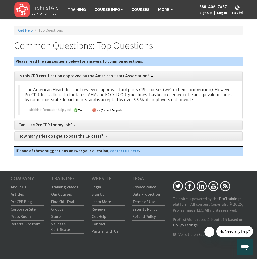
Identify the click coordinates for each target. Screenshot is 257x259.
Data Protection (146, 194)
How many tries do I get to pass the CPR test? (62, 136)
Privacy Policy (144, 187)
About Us (18, 187)
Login (96, 187)
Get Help (25, 30)
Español (237, 12)
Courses (140, 9)
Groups (57, 209)
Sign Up (205, 13)
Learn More (101, 202)
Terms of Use (143, 202)
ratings (185, 225)
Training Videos (64, 187)
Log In (222, 13)
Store (56, 216)
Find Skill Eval (62, 202)
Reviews (98, 209)
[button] (165, 9)
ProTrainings (230, 199)
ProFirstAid (45, 8)
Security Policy (144, 209)
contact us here (124, 151)
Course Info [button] (108, 9)
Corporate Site (23, 209)
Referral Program (26, 224)
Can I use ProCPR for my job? (47, 124)
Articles (17, 194)
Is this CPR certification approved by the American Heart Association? (85, 75)
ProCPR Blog (21, 202)
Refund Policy (144, 216)
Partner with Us (105, 231)
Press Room (21, 216)
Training (77, 9)
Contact (99, 224)
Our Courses (61, 194)
